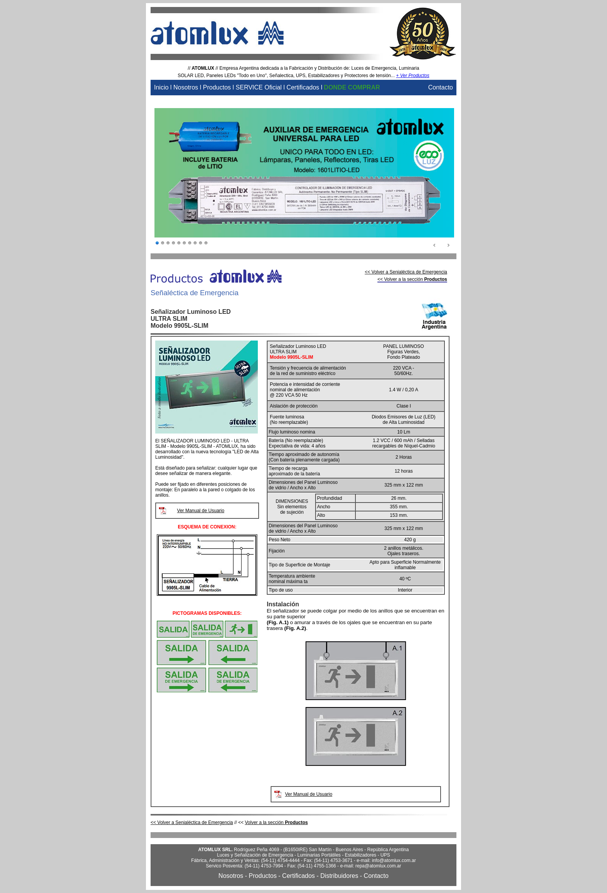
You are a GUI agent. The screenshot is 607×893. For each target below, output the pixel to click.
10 (206, 243)
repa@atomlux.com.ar (378, 866)
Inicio (161, 87)
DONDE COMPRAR (352, 87)
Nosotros (185, 87)
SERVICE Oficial (259, 87)
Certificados (302, 87)
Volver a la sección (276, 822)
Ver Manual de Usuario (200, 510)
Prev (435, 245)
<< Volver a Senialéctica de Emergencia (406, 272)
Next (448, 245)
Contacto (440, 87)
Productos (217, 87)
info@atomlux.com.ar (394, 860)
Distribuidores (339, 875)
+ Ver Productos (412, 75)
